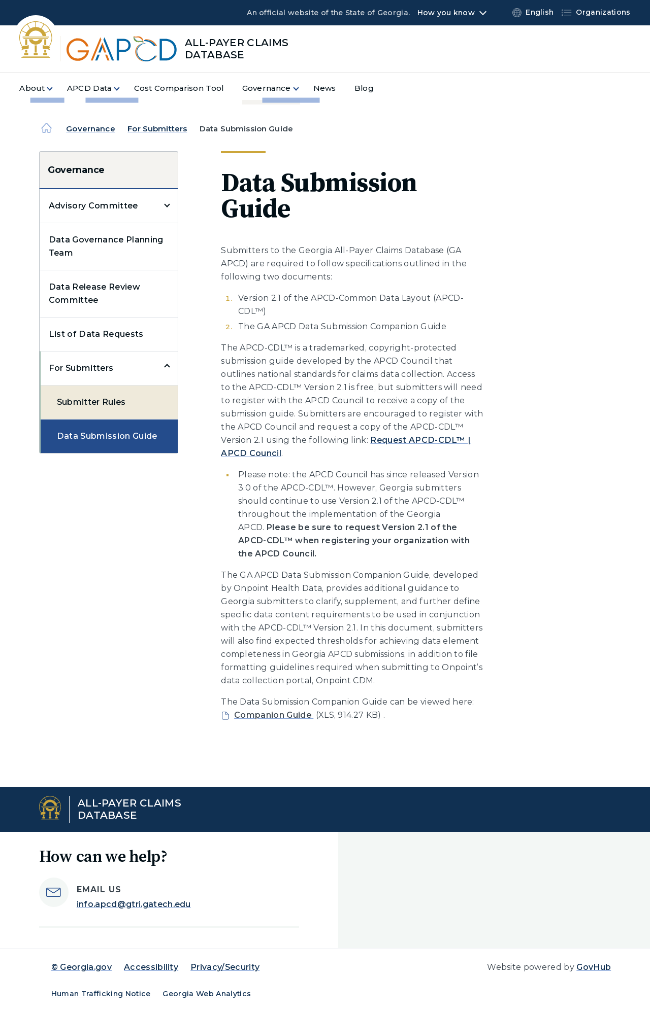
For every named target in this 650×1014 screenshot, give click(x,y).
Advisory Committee (93, 206)
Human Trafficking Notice (101, 993)
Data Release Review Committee (94, 293)
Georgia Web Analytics (206, 993)
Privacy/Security (224, 967)
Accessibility (151, 967)
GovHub (593, 967)
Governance (90, 128)
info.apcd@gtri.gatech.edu (134, 904)
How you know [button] (446, 13)
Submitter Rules (91, 402)
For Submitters (157, 128)
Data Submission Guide (107, 436)
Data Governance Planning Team (106, 246)
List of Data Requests (96, 334)
